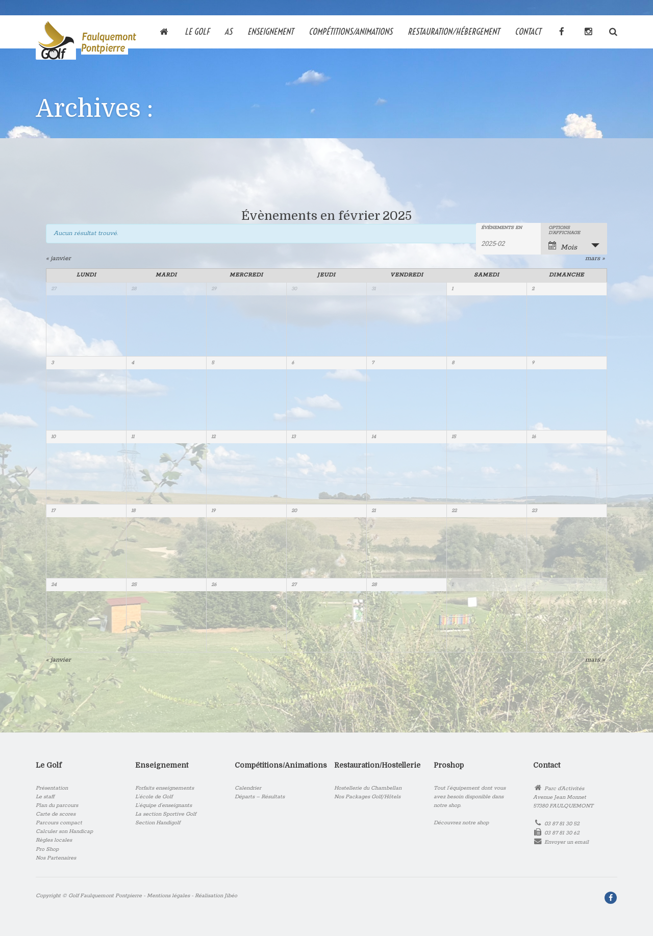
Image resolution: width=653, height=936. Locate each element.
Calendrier (248, 788)
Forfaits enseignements (164, 788)
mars (595, 258)
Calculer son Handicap (64, 831)
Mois (562, 246)
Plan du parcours (57, 805)
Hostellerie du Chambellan (367, 788)
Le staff (45, 796)
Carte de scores (56, 814)
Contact (528, 31)
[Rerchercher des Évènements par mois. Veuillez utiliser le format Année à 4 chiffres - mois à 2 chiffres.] (506, 243)
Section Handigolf (157, 822)
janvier (58, 258)
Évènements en (501, 228)
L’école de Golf (153, 796)
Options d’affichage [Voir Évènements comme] (564, 230)
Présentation (52, 788)
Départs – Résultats (260, 796)
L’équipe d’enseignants (163, 805)
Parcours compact (59, 822)
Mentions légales (168, 895)
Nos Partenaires (56, 858)
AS (228, 31)
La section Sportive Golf (165, 814)
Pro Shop (47, 849)
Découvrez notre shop (461, 822)
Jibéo (230, 895)
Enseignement (270, 31)
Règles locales (54, 840)
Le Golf (197, 31)
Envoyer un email (566, 842)
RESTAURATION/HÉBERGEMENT (453, 31)
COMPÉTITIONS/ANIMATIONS (350, 31)
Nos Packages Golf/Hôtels (367, 796)
